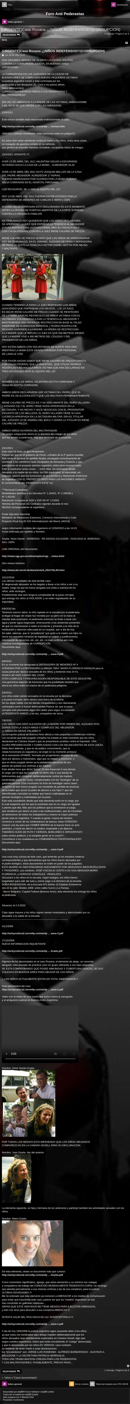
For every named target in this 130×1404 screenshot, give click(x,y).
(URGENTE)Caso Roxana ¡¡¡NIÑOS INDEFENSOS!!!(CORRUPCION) (60, 29)
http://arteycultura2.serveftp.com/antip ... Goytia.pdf (32, 1274)
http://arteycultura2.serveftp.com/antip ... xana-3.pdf (32, 933)
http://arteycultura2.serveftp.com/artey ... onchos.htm (33, 126)
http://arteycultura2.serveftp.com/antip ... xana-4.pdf (32, 654)
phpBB (20, 1392)
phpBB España (31, 1394)
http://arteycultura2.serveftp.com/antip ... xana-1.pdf (32, 1324)
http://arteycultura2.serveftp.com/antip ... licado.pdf (32, 951)
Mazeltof (25, 1397)
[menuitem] (7, 5)
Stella (4, 40)
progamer (12, 1397)
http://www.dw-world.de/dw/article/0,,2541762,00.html (33, 570)
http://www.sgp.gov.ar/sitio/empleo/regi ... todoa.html (33, 556)
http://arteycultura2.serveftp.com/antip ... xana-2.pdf (32, 989)
